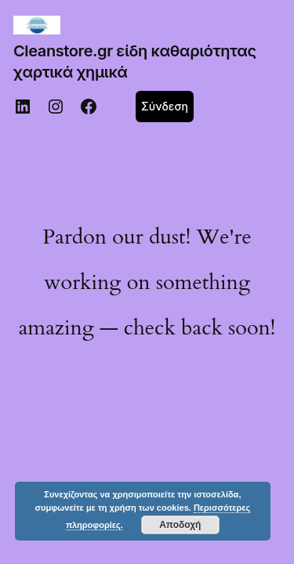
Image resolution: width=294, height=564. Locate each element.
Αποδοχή (180, 524)
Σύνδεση (164, 106)
